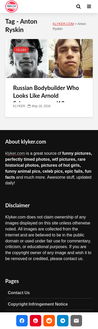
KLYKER (19, 106)
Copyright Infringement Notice (38, 304)
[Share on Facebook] (22, 320)
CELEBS (21, 50)
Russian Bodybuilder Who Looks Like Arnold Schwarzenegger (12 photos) (46, 99)
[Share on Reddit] (49, 320)
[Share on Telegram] (62, 320)
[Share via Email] (76, 320)
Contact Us (19, 293)
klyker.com (15, 153)
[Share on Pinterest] (35, 320)
